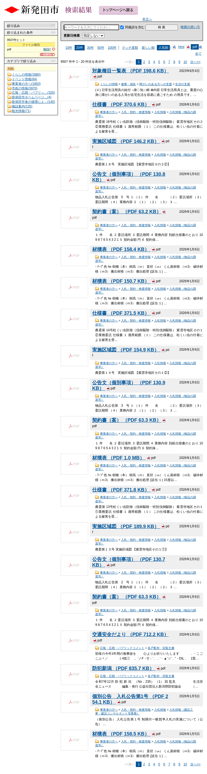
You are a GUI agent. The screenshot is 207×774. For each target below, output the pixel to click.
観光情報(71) (21, 111)
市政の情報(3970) (24, 88)
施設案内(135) (22, 106)
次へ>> (195, 62)
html (181, 47)
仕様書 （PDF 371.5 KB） (121, 313)
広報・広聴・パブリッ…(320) (33, 93)
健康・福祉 (128, 84)
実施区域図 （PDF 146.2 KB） (126, 141)
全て (198, 53)
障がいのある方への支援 (155, 84)
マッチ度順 (130, 48)
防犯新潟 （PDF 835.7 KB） (124, 668)
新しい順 (148, 48)
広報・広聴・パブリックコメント (122, 648)
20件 (79, 48)
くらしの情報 (109, 84)
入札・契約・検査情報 (136, 112)
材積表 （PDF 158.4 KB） (121, 249)
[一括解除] (47, 54)
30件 (90, 48)
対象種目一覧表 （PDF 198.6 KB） (130, 71)
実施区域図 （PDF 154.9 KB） (126, 350)
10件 (68, 48)
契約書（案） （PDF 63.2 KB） (126, 211)
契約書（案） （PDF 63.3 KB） (126, 420)
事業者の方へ (109, 112)
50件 (100, 48)
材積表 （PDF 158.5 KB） (121, 734)
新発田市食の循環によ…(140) (33, 102)
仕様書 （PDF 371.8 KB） (121, 490)
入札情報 (160, 112)
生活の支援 (182, 84)
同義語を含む (134, 27)
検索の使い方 (190, 27)
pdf (194, 47)
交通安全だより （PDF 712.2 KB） (130, 634)
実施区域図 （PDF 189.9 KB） (126, 526)
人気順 (163, 48)
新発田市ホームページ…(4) (31, 97)
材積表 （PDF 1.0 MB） (119, 458)
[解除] (47, 49)
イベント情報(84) (24, 79)
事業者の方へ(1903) (26, 84)
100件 (112, 48)
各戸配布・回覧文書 (161, 648)
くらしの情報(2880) (26, 74)
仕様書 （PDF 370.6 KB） (121, 104)
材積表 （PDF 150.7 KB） (121, 281)
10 (185, 62)
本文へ (147, 19)
